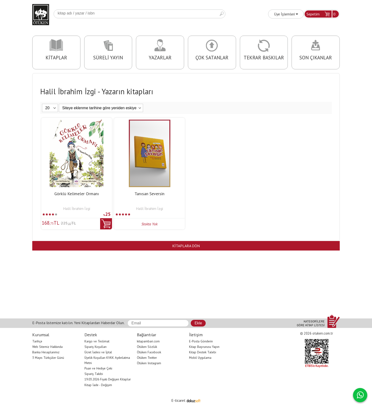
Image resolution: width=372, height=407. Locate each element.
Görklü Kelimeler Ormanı (76, 193)
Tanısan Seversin (149, 193)
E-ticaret (178, 400)
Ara (221, 14)
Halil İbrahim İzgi (76, 208)
